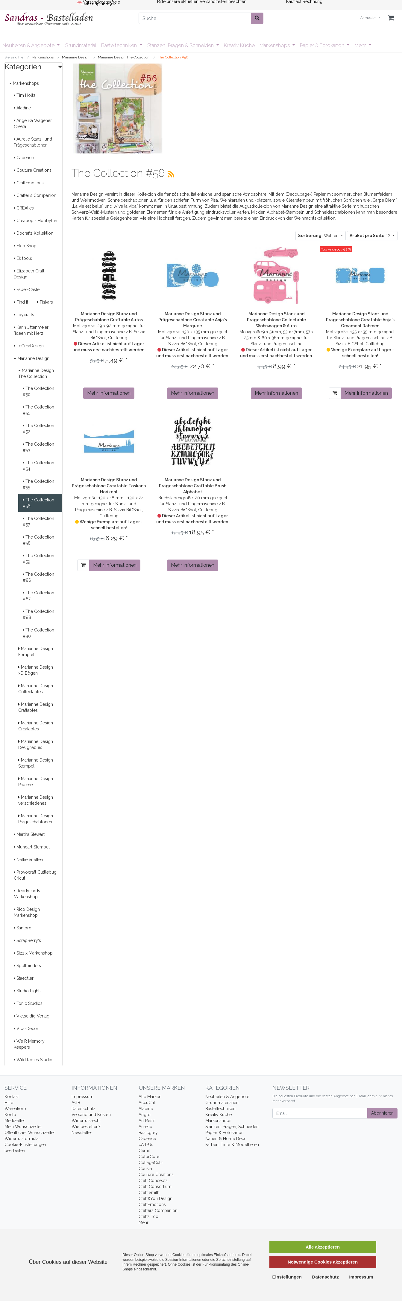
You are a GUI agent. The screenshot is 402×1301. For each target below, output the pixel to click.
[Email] (320, 1113)
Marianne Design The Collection (36, 373)
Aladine (22, 107)
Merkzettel (14, 1120)
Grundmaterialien (222, 1102)
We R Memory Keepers (29, 1044)
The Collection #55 (38, 484)
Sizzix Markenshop (33, 953)
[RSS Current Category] (171, 174)
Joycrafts (24, 314)
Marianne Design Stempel (35, 763)
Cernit (144, 1150)
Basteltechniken (119, 45)
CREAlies (24, 208)
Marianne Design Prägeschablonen (35, 818)
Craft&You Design (155, 1198)
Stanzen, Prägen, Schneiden (232, 1126)
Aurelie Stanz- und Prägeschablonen (33, 142)
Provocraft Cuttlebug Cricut (35, 875)
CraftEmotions (29, 182)
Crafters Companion (158, 1210)
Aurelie (145, 1126)
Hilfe (8, 1102)
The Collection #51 (38, 410)
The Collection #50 (38, 391)
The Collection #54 (38, 465)
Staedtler (24, 978)
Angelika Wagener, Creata (33, 123)
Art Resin (147, 1120)
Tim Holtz (25, 95)
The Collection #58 (38, 540)
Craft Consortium (155, 1186)
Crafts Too (148, 1216)
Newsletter (82, 1132)
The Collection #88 (38, 614)
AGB (76, 1102)
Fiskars (45, 302)
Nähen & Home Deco (226, 1138)
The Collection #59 (38, 558)
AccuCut (147, 1102)
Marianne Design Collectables (35, 688)
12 (370, 235)
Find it (21, 302)
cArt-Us (146, 1144)
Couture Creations (32, 170)
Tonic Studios (28, 1003)
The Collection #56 (38, 503)
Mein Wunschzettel (23, 1126)
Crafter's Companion (35, 195)
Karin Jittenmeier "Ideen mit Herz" (31, 330)
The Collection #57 (38, 521)
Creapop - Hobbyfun (35, 220)
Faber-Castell (28, 289)
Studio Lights (28, 990)
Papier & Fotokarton (322, 45)
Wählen (319, 235)
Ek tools (23, 258)
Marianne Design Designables (35, 744)
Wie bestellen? (86, 1126)
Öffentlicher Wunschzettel (29, 1132)
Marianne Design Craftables (35, 707)
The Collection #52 (38, 428)
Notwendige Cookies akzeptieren (323, 1261)
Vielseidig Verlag (31, 1016)
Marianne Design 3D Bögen (35, 670)
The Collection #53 (38, 447)
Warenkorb (15, 1108)
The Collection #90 (38, 633)
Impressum (82, 1096)
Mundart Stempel (32, 847)
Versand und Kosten (91, 1114)
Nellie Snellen (28, 859)
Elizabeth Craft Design (29, 274)
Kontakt (11, 1096)
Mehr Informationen (109, 393)
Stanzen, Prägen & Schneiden (181, 45)
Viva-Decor (26, 1028)
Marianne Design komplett (35, 651)
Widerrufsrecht (86, 1120)
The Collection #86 (38, 577)
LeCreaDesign (29, 345)
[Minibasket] (391, 18)
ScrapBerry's (27, 940)
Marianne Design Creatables (35, 725)
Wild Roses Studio (33, 1059)
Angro (145, 1114)
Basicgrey (148, 1132)
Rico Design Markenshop (27, 912)
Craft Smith (149, 1192)
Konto (10, 1114)
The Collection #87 (38, 595)
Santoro (22, 927)
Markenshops (275, 45)
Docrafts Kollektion (33, 233)
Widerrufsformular (22, 1138)
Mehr (360, 45)
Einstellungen (287, 1276)
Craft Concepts (153, 1180)
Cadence (24, 157)
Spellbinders (27, 965)
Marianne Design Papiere (35, 781)
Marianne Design (31, 358)
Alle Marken (150, 1096)
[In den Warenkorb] (335, 393)
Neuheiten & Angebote (29, 45)
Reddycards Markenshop (27, 893)
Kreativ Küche (239, 45)
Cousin (145, 1168)
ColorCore (149, 1156)
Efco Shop (25, 245)
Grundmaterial (80, 45)
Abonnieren (382, 1113)
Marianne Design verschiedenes (35, 800)
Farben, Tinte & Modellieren (232, 1144)
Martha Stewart (29, 834)
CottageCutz (151, 1162)
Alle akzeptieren (323, 1246)
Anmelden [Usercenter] (370, 18)
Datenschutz (83, 1108)
